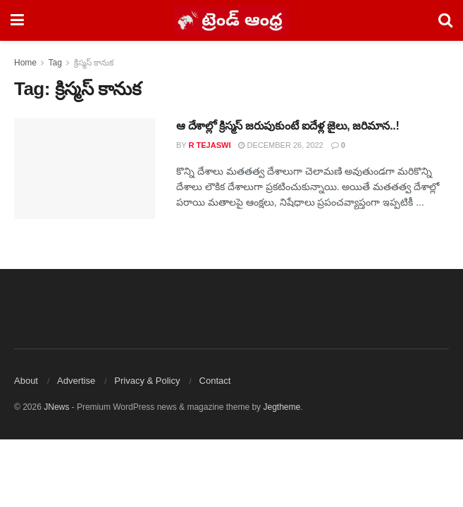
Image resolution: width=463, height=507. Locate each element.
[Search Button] (445, 20)
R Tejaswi (210, 145)
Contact (215, 380)
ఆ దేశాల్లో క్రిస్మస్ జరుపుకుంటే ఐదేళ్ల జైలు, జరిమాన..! (287, 126)
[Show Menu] (17, 20)
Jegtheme (281, 407)
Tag (54, 63)
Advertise (76, 380)
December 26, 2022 (280, 145)
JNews (56, 407)
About (26, 380)
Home (25, 63)
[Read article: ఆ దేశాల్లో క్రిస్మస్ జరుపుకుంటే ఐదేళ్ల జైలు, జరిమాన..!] (84, 168)
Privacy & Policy (147, 380)
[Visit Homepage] (231, 20)
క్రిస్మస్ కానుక (93, 63)
